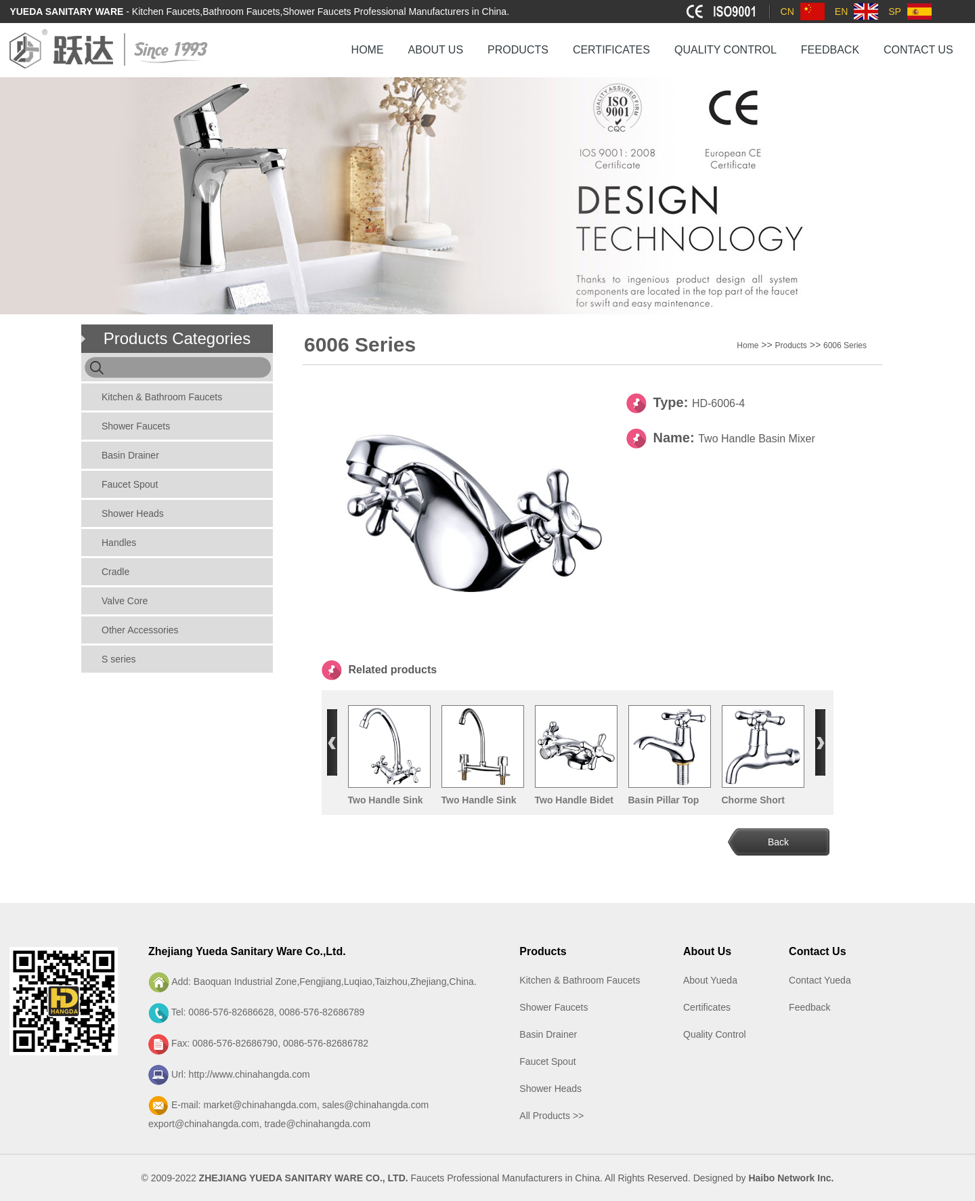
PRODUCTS (518, 50)
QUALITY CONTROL (725, 50)
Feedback (809, 1007)
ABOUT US (436, 50)
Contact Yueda (820, 980)
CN (787, 11)
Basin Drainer (130, 455)
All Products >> (551, 1115)
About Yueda (710, 980)
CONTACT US (918, 50)
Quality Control (714, 1034)
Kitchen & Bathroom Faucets (162, 397)
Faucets (428, 1178)
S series (119, 659)
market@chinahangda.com (260, 1104)
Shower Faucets (136, 426)
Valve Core (125, 600)
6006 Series (845, 345)
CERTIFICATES (611, 50)
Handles (119, 542)
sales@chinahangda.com (375, 1104)
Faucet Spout (130, 484)
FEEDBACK (830, 50)
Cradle (115, 571)
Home (747, 345)
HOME (367, 50)
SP (894, 11)
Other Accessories (140, 630)
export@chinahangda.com (203, 1123)
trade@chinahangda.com (317, 1123)
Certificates (707, 1007)
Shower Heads (133, 513)
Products (790, 345)
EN (841, 11)
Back (778, 842)
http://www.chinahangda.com (249, 1074)
